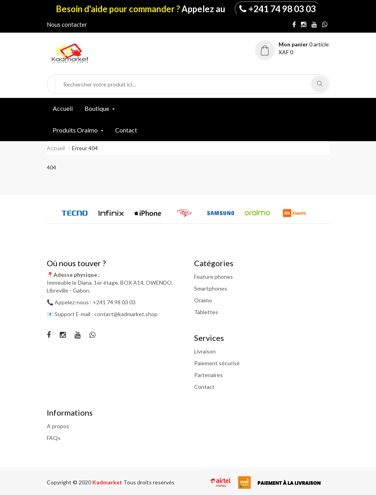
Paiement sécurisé (217, 363)
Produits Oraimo (75, 130)
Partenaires (208, 375)
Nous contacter (67, 24)
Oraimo (203, 300)
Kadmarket (107, 482)
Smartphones (210, 288)
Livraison (205, 351)
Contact (126, 130)
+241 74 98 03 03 (282, 8)
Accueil (63, 108)
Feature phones (213, 276)
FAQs (54, 437)
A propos (58, 426)
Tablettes (206, 312)
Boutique (96, 108)
